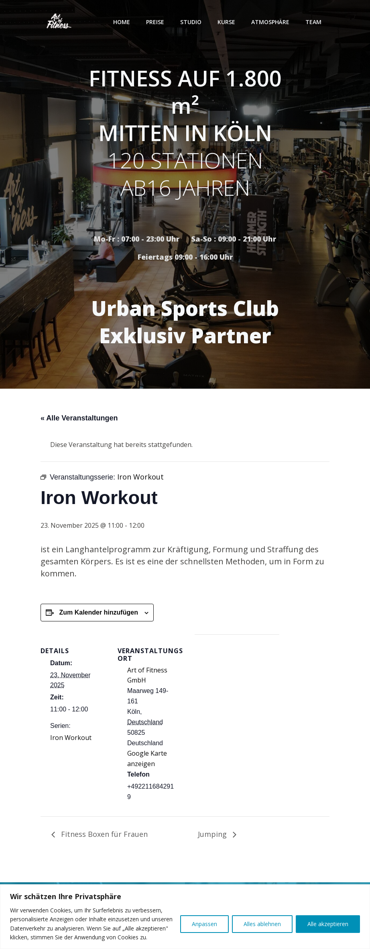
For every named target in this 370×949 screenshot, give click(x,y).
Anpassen (204, 924)
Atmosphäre (270, 22)
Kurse (226, 22)
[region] (185, 916)
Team (313, 22)
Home (121, 22)
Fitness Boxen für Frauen (103, 834)
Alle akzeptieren (327, 924)
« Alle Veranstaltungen (79, 418)
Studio (190, 22)
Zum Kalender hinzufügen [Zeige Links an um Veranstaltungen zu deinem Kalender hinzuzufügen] (98, 612)
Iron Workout (70, 737)
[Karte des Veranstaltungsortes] (237, 690)
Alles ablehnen (262, 924)
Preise (155, 22)
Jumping (213, 834)
